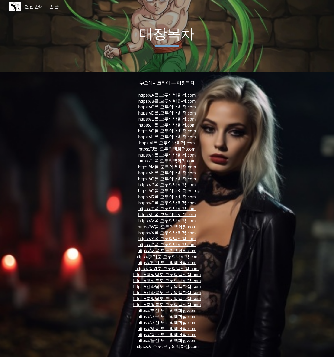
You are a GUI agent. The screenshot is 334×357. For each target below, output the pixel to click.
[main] (167, 36)
